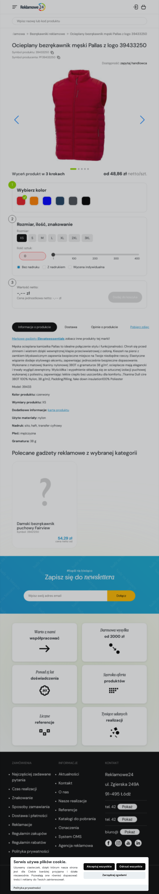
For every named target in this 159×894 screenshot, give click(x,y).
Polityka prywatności (27, 888)
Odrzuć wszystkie (130, 866)
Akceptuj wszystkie (99, 866)
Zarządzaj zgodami (114, 875)
